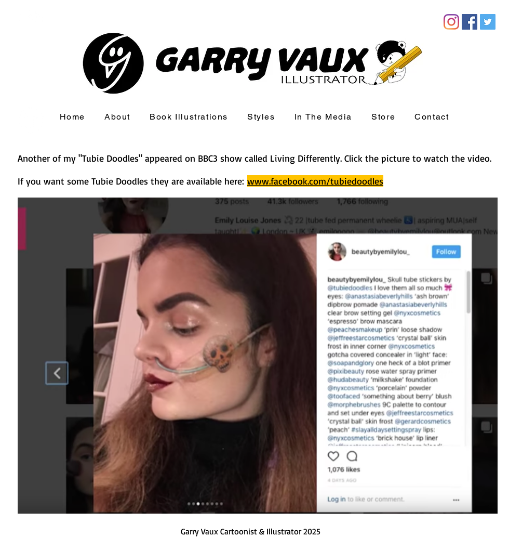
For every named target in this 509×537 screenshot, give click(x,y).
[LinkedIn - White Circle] (31, 120)
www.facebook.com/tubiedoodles (315, 181)
